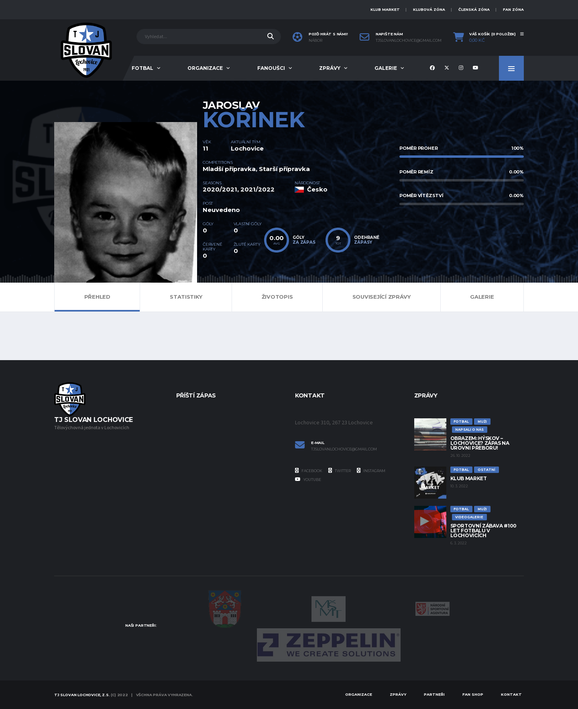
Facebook (308, 470)
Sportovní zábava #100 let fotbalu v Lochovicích (483, 530)
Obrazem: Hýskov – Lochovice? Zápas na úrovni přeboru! (479, 443)
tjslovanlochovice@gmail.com (409, 41)
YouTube (308, 479)
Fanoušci (271, 68)
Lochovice (247, 148)
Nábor (315, 41)
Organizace (205, 68)
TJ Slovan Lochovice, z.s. (82, 695)
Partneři (434, 694)
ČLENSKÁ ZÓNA (474, 9)
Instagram (371, 470)
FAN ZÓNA (513, 9)
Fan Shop (472, 694)
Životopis (277, 296)
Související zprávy (381, 296)
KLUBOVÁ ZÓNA (429, 9)
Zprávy (329, 68)
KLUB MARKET (385, 9)
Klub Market (468, 478)
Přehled (97, 296)
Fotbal (142, 68)
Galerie (385, 68)
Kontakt (511, 694)
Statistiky (186, 296)
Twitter (339, 470)
